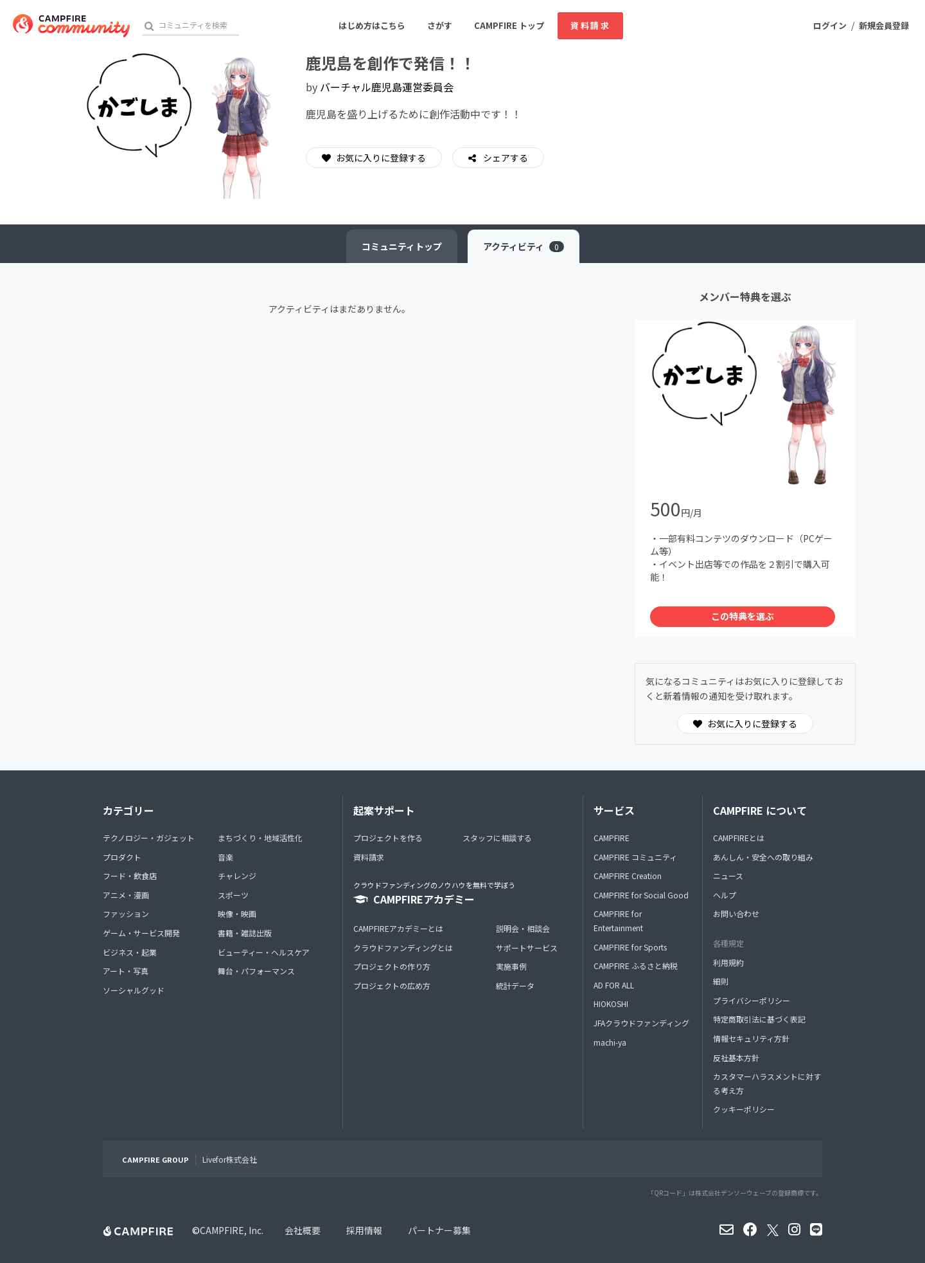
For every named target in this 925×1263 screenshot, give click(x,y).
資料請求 (590, 25)
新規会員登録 (884, 25)
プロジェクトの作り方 (391, 966)
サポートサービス (527, 947)
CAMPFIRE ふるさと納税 (636, 965)
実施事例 (511, 966)
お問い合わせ (736, 913)
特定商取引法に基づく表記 (759, 1018)
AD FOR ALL (614, 984)
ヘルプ (724, 894)
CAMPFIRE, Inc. (231, 1230)
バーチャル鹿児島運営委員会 (387, 87)
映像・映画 (237, 913)
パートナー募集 (439, 1230)
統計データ (515, 985)
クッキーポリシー (744, 1109)
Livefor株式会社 (229, 1159)
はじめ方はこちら (372, 25)
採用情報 (364, 1230)
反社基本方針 (736, 1057)
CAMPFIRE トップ (509, 25)
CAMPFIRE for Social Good (641, 894)
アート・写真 (125, 970)
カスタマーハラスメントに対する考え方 (767, 1083)
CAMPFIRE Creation (628, 875)
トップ (402, 246)
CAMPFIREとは (738, 837)
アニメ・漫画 (126, 894)
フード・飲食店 (130, 875)
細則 (720, 981)
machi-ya (610, 1042)
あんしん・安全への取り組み (763, 856)
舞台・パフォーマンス (256, 970)
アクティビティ (523, 246)
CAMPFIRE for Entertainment (618, 920)
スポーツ (233, 894)
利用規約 (728, 962)
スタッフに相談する (497, 837)
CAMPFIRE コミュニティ (635, 856)
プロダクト (122, 856)
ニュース (728, 875)
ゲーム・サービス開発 (141, 932)
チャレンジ (237, 875)
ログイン (830, 25)
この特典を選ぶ (742, 616)
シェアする (504, 157)
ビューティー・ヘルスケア (264, 952)
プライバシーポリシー (751, 1000)
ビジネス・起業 (130, 952)
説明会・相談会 (523, 928)
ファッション (126, 913)
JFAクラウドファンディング (641, 1022)
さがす (439, 25)
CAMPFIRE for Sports (630, 946)
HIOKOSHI (611, 1003)
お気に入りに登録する (374, 157)
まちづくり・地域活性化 (260, 837)
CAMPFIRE (612, 837)
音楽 (225, 856)
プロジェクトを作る (388, 837)
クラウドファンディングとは (403, 947)
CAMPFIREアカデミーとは (398, 928)
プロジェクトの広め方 (391, 985)
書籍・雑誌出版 (245, 932)
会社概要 (303, 1230)
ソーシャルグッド (133, 990)
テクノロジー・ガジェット (149, 837)
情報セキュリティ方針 (751, 1038)
